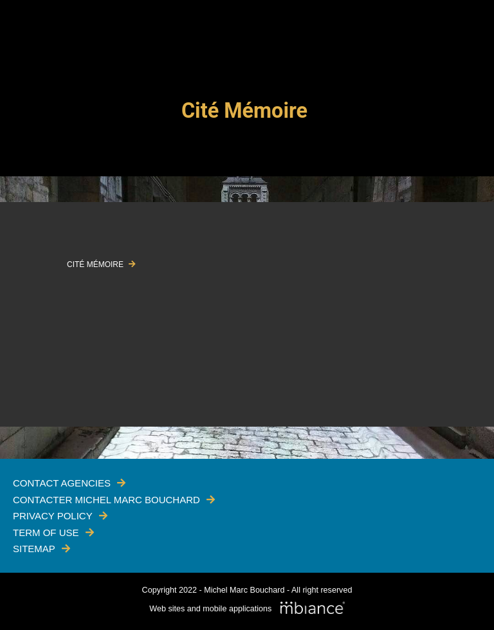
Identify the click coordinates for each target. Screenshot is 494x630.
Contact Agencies (62, 482)
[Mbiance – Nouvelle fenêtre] (312, 608)
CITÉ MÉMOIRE (96, 264)
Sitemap (34, 548)
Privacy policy (53, 515)
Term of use (46, 532)
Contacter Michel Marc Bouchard (106, 499)
